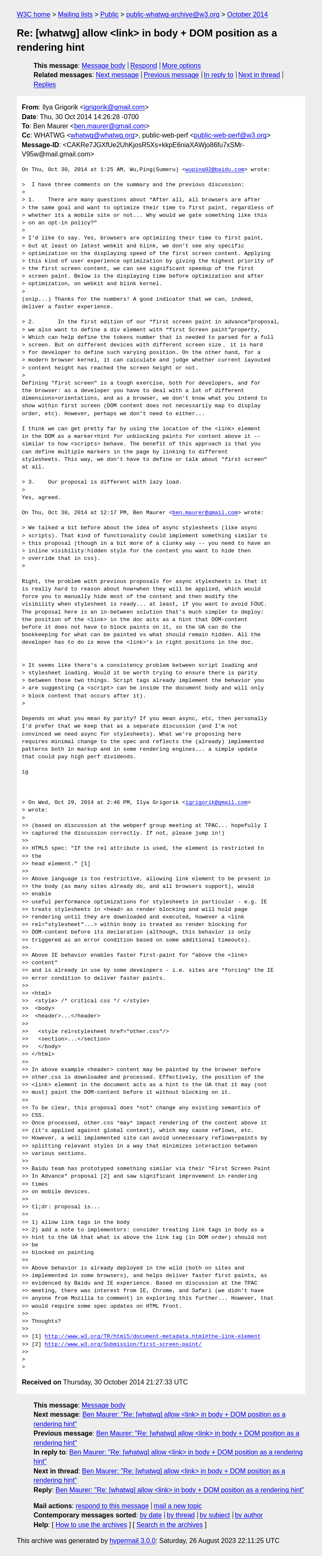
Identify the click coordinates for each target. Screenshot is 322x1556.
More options (181, 65)
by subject (215, 1515)
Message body (103, 65)
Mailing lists (75, 14)
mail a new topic (178, 1505)
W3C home (33, 14)
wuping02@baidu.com (214, 170)
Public (109, 14)
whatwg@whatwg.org (103, 135)
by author (249, 1515)
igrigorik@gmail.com (114, 107)
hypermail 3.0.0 (132, 1540)
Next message (117, 74)
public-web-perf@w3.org (230, 135)
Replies (45, 84)
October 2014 (247, 14)
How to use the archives (91, 1524)
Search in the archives (169, 1524)
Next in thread (259, 74)
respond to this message (111, 1505)
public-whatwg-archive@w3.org (173, 14)
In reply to (218, 74)
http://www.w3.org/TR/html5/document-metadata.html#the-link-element (153, 1336)
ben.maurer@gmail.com (110, 126)
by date (150, 1515)
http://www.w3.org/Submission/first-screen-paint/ (123, 1344)
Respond (143, 65)
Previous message (171, 74)
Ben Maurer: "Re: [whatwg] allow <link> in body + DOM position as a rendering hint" (179, 1490)
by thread (181, 1515)
